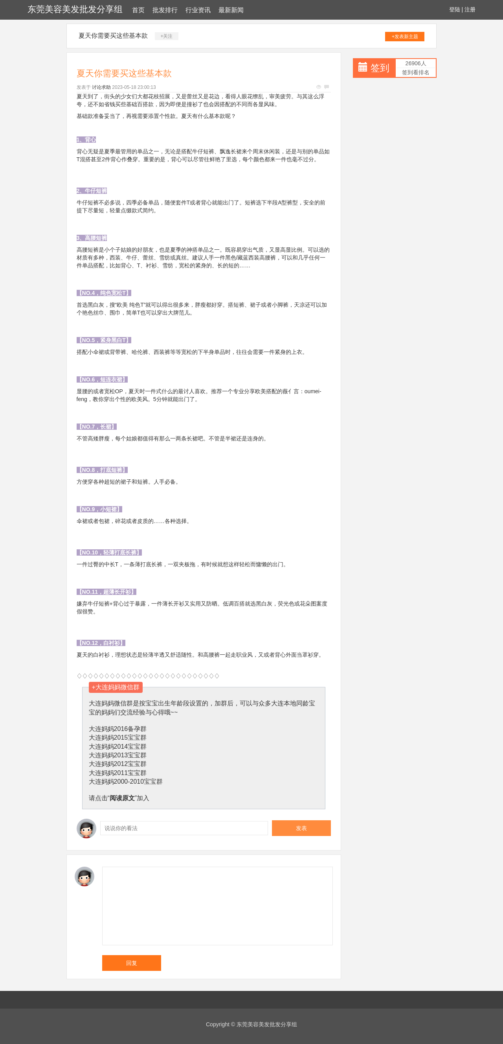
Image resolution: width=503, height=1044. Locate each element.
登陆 (454, 9)
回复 (131, 963)
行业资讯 (198, 10)
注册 (469, 9)
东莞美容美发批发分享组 (75, 9)
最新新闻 (231, 10)
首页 (138, 10)
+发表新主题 (405, 36)
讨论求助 (101, 87)
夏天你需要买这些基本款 (113, 35)
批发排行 (165, 10)
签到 (380, 68)
